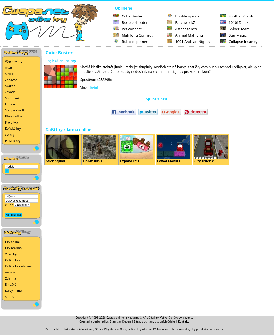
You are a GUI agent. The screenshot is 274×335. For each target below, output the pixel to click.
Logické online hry (61, 60)
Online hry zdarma (18, 266)
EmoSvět (11, 284)
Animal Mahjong (185, 35)
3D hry (9, 134)
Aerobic (10, 272)
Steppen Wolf (14, 110)
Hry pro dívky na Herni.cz (207, 329)
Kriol (94, 87)
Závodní (10, 92)
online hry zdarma (140, 329)
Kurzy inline (13, 290)
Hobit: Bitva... (99, 149)
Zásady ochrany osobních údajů (154, 321)
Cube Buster (128, 16)
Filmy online (13, 116)
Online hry (12, 260)
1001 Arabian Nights (188, 41)
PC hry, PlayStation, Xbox (110, 329)
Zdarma (10, 278)
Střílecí (10, 73)
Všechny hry (13, 61)
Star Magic (233, 35)
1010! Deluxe (235, 22)
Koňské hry (13, 128)
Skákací (10, 86)
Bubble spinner (130, 41)
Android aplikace (82, 329)
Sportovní (12, 98)
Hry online (12, 242)
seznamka (182, 329)
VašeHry (11, 254)
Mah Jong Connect (133, 35)
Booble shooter (130, 22)
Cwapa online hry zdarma (122, 317)
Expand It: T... (136, 149)
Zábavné (11, 80)
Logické (10, 104)
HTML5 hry (12, 141)
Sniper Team (235, 28)
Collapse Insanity (238, 41)
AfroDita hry (151, 317)
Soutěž (10, 297)
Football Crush (236, 16)
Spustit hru (156, 98)
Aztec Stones (182, 28)
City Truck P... (211, 149)
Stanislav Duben (120, 321)
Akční (9, 67)
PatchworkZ (181, 22)
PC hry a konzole (164, 329)
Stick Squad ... (62, 149)
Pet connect (127, 28)
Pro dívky (11, 122)
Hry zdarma (13, 248)
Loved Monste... (173, 149)
